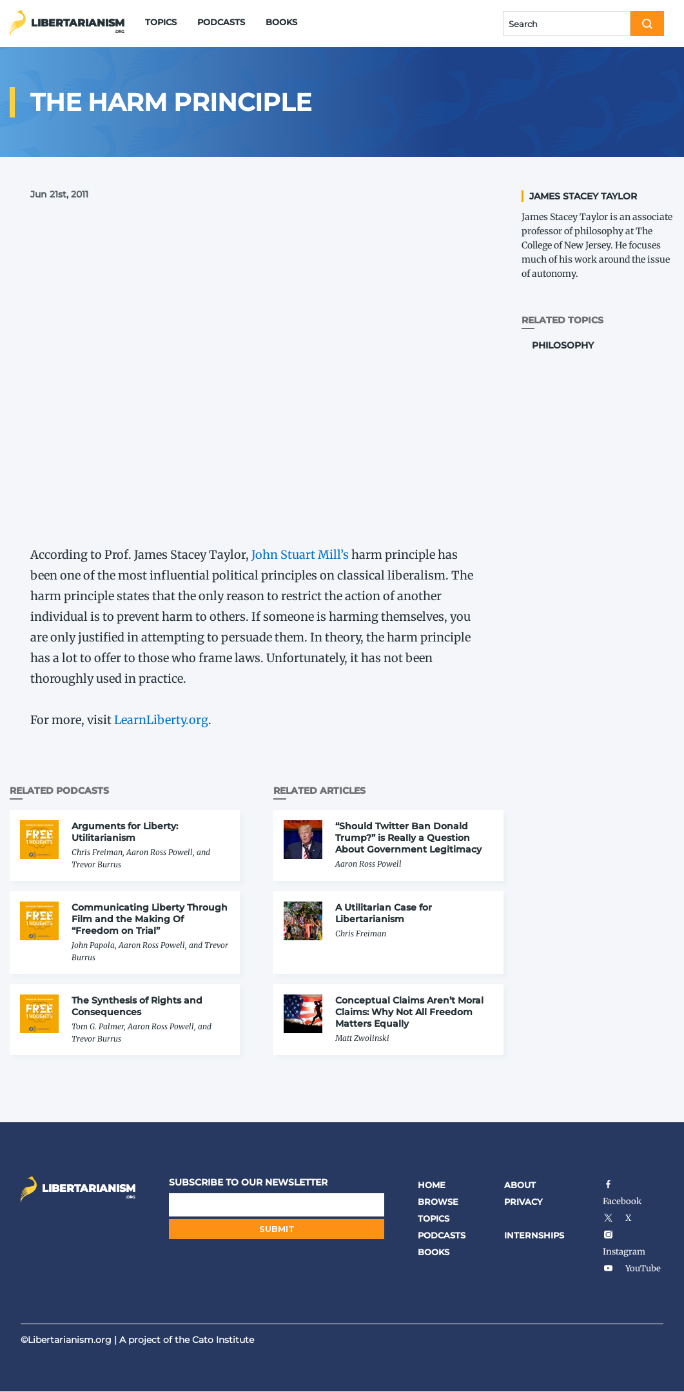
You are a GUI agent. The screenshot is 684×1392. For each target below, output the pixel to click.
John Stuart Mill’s (300, 554)
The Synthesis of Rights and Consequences (137, 1006)
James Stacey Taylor (583, 196)
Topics (161, 22)
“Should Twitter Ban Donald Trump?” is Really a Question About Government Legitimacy (408, 837)
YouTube (632, 1268)
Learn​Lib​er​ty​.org (161, 719)
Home (431, 1185)
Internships (534, 1235)
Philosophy (563, 345)
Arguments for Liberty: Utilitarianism (125, 831)
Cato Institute (223, 1340)
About (520, 1185)
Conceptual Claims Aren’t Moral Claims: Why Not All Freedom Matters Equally (409, 1011)
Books (281, 22)
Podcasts (221, 22)
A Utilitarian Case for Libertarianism (383, 913)
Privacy (523, 1201)
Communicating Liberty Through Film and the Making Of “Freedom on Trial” (150, 919)
